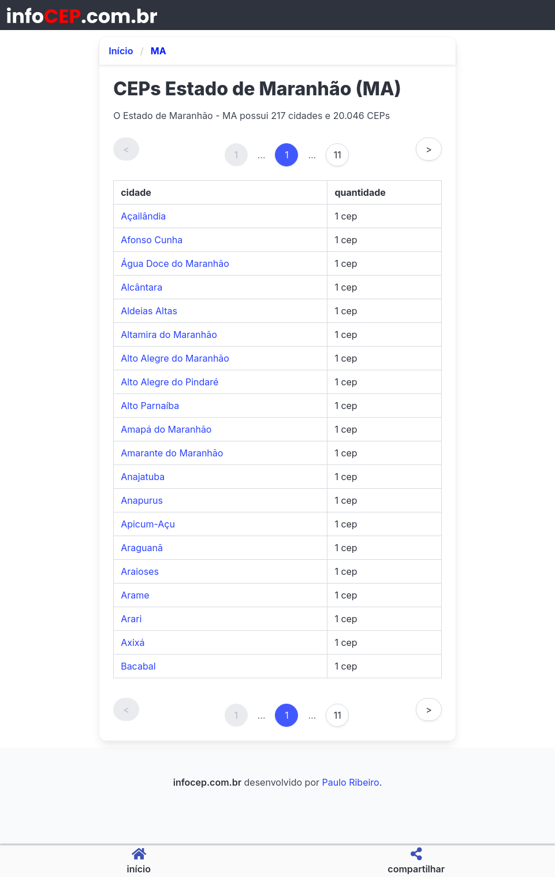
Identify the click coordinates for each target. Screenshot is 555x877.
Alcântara (141, 287)
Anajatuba (143, 476)
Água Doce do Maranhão (175, 263)
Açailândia (143, 216)
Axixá (132, 642)
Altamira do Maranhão (169, 334)
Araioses (140, 571)
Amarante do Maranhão (172, 453)
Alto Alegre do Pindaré (169, 382)
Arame (135, 595)
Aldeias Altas (149, 311)
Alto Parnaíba (150, 405)
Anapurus (142, 500)
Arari (131, 619)
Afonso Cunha (151, 240)
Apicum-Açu (148, 524)
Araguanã (142, 547)
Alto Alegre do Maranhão (175, 358)
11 (337, 155)
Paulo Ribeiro (350, 782)
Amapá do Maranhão (166, 429)
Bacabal (138, 666)
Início (121, 51)
